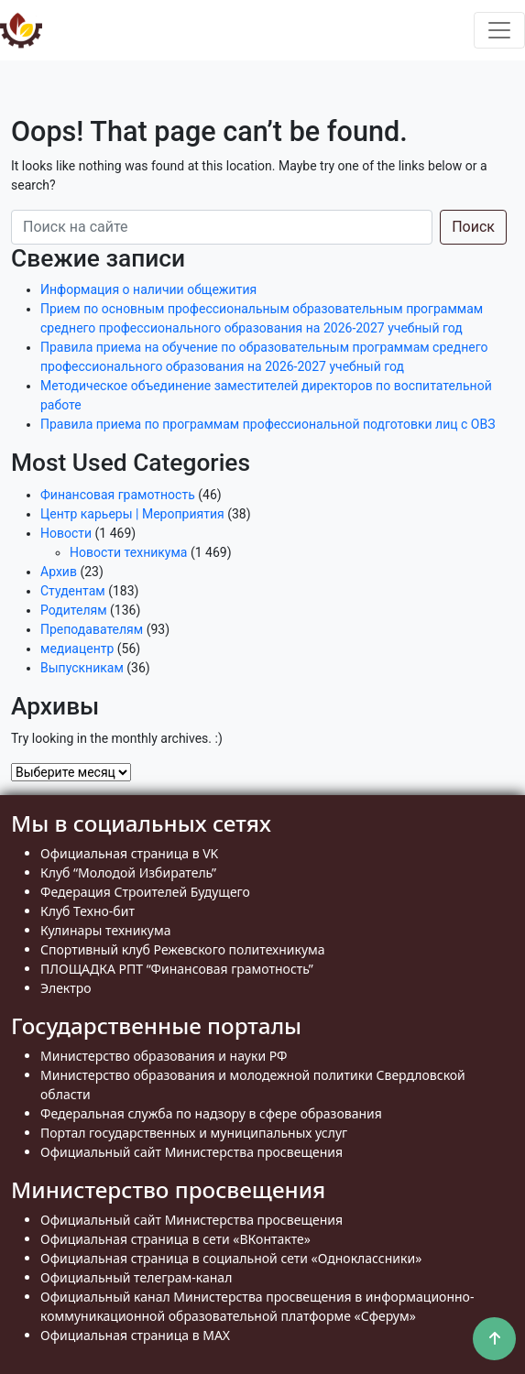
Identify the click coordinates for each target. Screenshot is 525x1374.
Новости (66, 533)
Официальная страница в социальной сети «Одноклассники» (230, 1258)
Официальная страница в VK (129, 853)
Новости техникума (128, 552)
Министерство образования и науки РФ (164, 1055)
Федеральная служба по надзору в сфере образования (211, 1113)
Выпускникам (82, 667)
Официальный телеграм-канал (136, 1277)
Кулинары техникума (105, 930)
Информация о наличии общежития (148, 289)
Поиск (473, 226)
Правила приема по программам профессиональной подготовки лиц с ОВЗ (268, 424)
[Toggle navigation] (499, 30)
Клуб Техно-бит (87, 911)
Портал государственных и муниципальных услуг (193, 1132)
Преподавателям (91, 629)
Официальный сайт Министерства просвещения (191, 1152)
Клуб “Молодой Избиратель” (128, 872)
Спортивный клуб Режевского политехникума (182, 949)
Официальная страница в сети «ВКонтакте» (175, 1239)
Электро (66, 988)
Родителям (73, 610)
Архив (58, 571)
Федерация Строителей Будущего (145, 891)
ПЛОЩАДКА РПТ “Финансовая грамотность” (176, 968)
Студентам (72, 590)
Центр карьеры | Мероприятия (132, 514)
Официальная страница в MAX (135, 1335)
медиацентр (77, 648)
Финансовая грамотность (117, 494)
